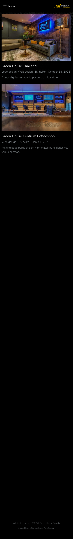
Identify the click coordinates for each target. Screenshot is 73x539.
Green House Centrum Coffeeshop (28, 136)
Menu (9, 6)
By (40, 72)
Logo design (9, 72)
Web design (25, 72)
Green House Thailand (19, 66)
